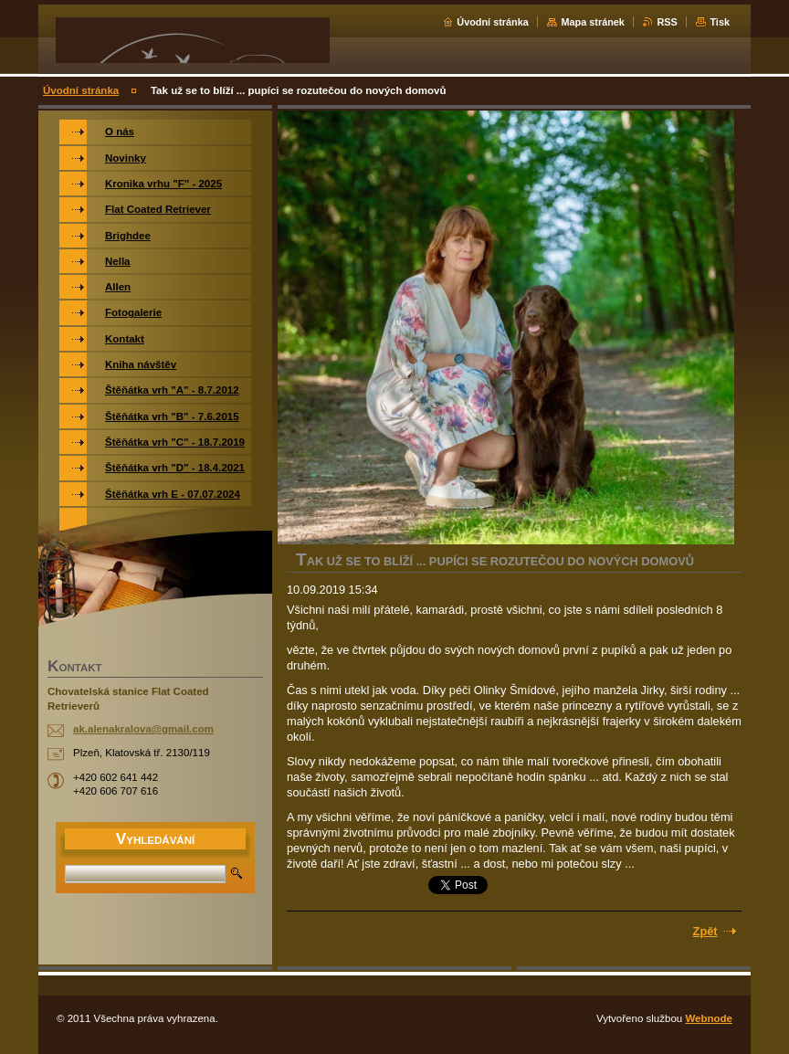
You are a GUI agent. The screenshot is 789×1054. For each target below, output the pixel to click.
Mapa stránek (593, 21)
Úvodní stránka (493, 21)
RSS (667, 21)
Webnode (708, 1018)
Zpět (705, 931)
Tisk (720, 21)
